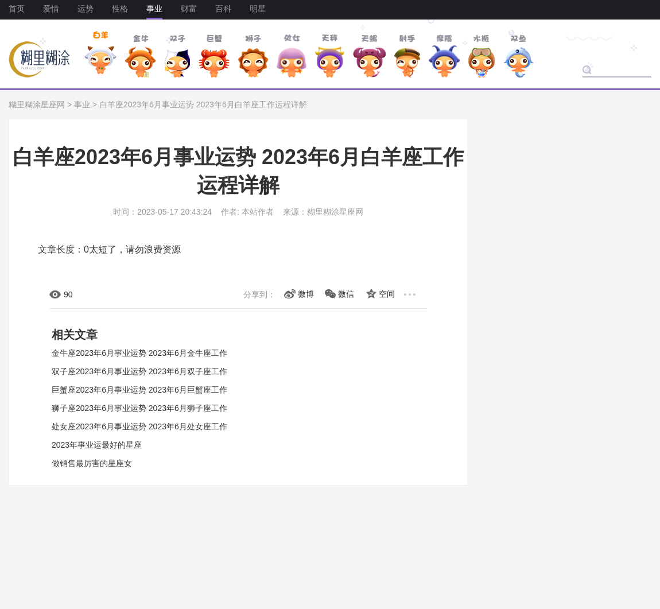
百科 (223, 8)
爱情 (51, 8)
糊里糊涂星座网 (37, 104)
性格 (120, 8)
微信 (346, 293)
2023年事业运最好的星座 (97, 444)
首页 (17, 8)
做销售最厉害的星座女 (92, 463)
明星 (258, 8)
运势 (85, 8)
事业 (154, 8)
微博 (306, 293)
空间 (387, 293)
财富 (189, 8)
